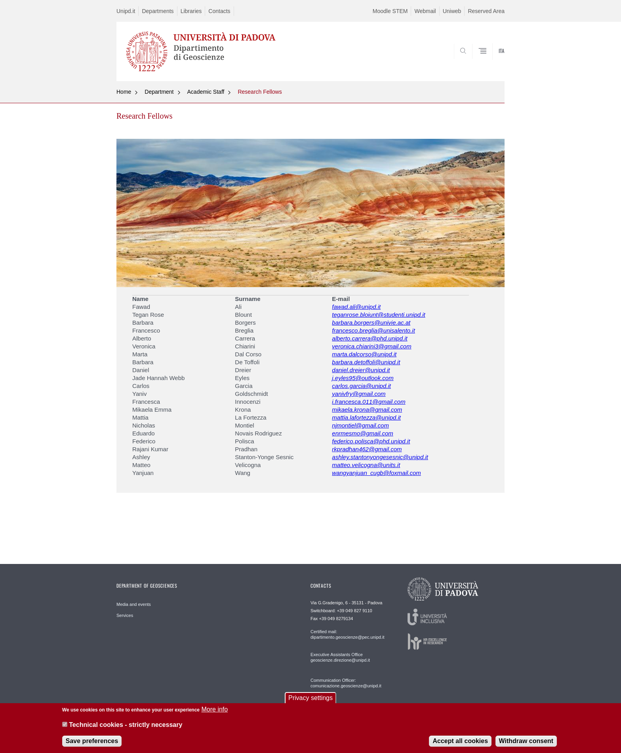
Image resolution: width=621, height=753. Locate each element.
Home (123, 92)
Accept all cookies (460, 745)
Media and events (133, 604)
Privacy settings (310, 703)
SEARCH (491, 62)
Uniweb (452, 11)
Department (159, 92)
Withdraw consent (526, 745)
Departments (157, 11)
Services (124, 615)
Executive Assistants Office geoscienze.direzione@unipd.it (340, 657)
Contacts (219, 11)
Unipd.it (125, 11)
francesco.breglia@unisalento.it (373, 330)
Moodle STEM (390, 11)
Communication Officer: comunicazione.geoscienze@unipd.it (345, 683)
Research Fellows (260, 92)
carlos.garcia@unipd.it (361, 385)
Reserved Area (486, 11)
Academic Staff (206, 92)
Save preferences (92, 745)
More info (214, 714)
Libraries (191, 11)
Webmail (425, 11)
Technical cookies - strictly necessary (125, 729)
